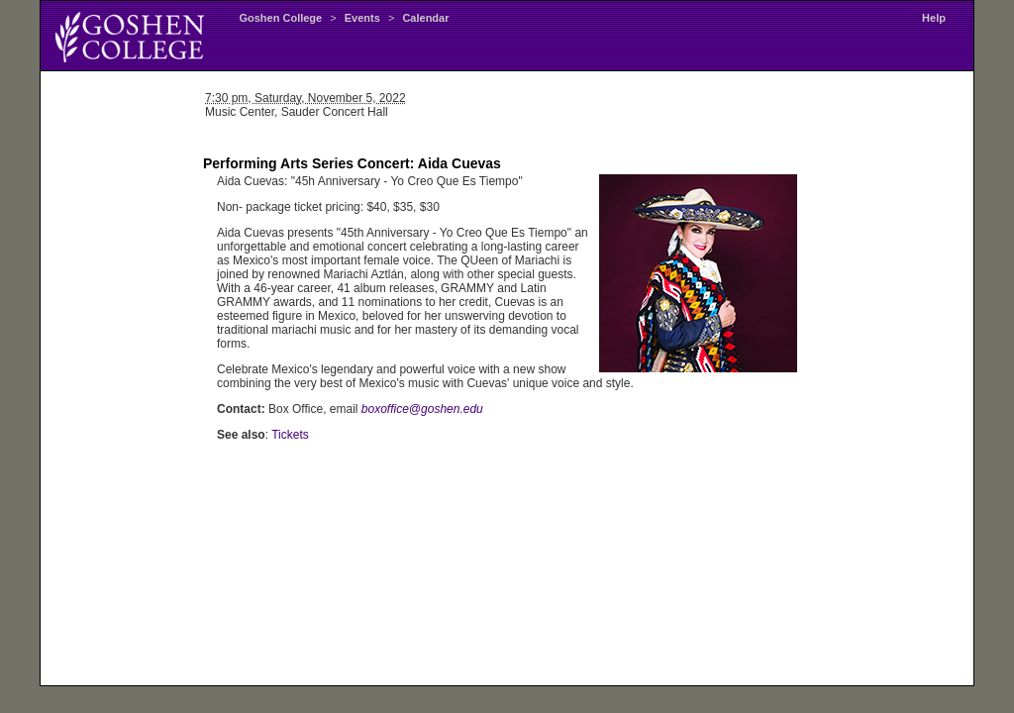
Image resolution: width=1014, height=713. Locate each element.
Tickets (290, 435)
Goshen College (280, 18)
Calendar (425, 18)
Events (362, 18)
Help (934, 18)
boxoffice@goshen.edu (422, 409)
